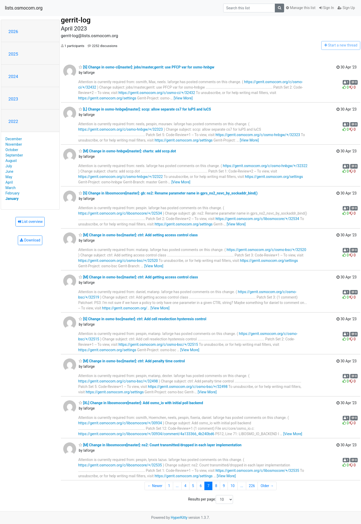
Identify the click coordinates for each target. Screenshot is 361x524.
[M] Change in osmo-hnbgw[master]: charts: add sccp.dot (127, 151)
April (9, 182)
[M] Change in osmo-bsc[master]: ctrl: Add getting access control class (138, 277)
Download (30, 240)
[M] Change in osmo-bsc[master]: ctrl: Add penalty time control (132, 361)
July (8, 166)
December (13, 139)
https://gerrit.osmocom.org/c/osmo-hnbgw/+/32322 (265, 166)
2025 (13, 54)
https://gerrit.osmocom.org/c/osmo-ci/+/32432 (156, 93)
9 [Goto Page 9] (224, 486)
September (14, 155)
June (9, 171)
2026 (13, 31)
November (13, 144)
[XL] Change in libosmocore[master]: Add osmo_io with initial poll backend (141, 403)
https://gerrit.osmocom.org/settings (107, 98)
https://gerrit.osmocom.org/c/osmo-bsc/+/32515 (158, 344)
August (11, 161)
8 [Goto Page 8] (216, 486)
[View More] (183, 98)
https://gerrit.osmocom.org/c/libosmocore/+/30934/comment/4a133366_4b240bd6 (146, 434)
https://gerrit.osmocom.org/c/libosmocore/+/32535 (120, 465)
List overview (30, 222)
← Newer (155, 486)
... (177, 486)
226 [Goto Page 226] (252, 486)
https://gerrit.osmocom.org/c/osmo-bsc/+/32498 (118, 381)
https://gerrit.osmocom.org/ (124, 308)
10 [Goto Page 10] (232, 486)
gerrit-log (76, 20)
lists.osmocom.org (24, 8)
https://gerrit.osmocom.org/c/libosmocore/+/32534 (120, 213)
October (11, 150)
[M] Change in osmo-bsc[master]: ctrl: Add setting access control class (138, 235)
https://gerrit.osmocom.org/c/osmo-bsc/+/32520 (266, 250)
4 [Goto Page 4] (185, 486)
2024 (13, 76)
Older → (267, 486)
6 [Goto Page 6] (201, 486)
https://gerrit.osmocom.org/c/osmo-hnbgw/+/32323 (120, 129)
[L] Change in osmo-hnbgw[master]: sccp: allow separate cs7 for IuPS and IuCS (145, 109)
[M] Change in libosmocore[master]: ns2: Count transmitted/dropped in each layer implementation (160, 445)
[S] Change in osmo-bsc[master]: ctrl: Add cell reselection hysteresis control (142, 319)
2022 (13, 121)
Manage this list (300, 8)
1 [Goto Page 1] (169, 486)
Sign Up (346, 8)
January (12, 199)
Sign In (326, 8)
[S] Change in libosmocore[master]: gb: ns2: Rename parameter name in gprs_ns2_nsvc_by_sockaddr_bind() (168, 193)
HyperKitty (179, 517)
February (12, 193)
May (8, 177)
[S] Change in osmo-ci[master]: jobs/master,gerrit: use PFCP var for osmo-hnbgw (146, 67)
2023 (13, 98)
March (10, 188)
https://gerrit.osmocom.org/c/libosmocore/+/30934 (120, 423)
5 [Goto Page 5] (193, 486)
